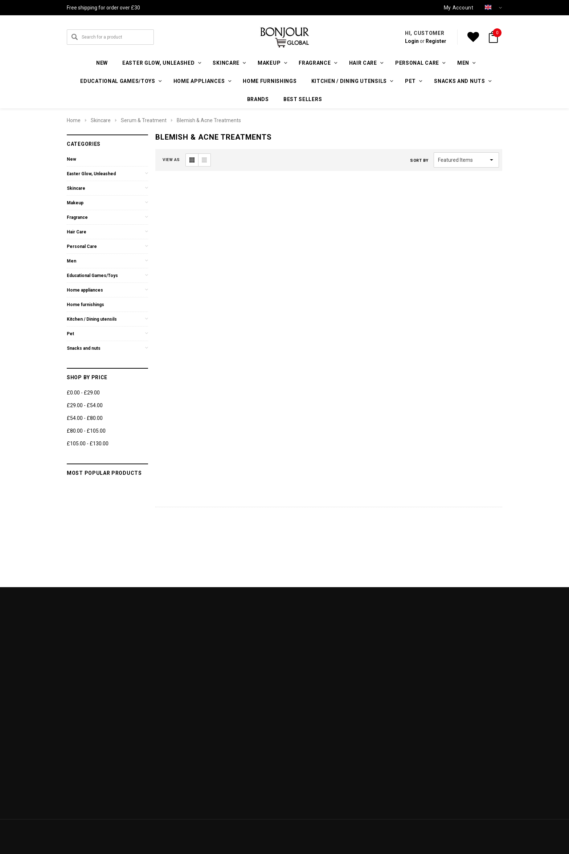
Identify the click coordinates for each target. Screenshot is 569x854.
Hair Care (76, 231)
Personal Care (82, 246)
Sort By (419, 160)
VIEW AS (171, 159)
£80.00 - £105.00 (86, 431)
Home (74, 120)
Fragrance (77, 217)
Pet (70, 333)
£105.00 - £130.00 (88, 443)
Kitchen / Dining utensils (92, 319)
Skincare (101, 120)
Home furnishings (269, 81)
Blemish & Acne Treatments (209, 120)
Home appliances (85, 290)
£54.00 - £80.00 (85, 418)
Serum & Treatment (144, 120)
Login (412, 41)
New (102, 63)
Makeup (75, 202)
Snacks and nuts (84, 348)
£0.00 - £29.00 (83, 393)
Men (71, 261)
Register (436, 41)
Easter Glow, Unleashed (91, 173)
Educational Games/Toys (92, 275)
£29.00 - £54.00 (85, 405)
